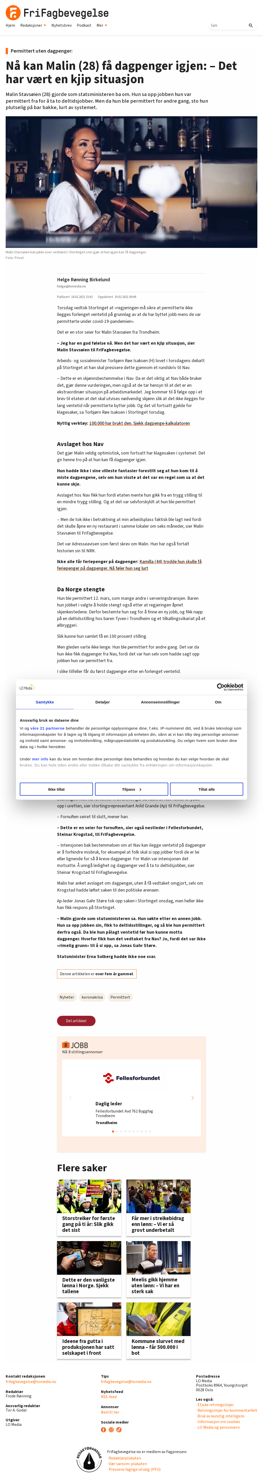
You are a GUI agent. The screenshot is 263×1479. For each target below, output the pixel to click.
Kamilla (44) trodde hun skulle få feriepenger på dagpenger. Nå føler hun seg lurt (129, 565)
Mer (102, 25)
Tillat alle (207, 789)
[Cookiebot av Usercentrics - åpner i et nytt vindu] (220, 687)
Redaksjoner (33, 25)
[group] (131, 1097)
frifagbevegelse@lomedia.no (31, 1382)
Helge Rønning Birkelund (83, 279)
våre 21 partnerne (47, 728)
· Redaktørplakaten (124, 1458)
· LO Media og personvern (218, 1427)
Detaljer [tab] (103, 702)
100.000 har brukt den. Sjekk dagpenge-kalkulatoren (139, 423)
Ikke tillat (56, 789)
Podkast (84, 25)
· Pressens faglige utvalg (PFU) (134, 1469)
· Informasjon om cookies (218, 1422)
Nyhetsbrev (61, 25)
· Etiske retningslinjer (215, 1405)
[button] (192, 1098)
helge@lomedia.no (71, 286)
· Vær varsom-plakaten (127, 1464)
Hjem (10, 25)
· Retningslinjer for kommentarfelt (226, 1410)
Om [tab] (218, 702)
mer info (40, 759)
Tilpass (131, 789)
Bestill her (110, 1412)
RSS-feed (109, 1397)
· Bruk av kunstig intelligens (220, 1416)
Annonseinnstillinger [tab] (160, 702)
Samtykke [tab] (45, 702)
